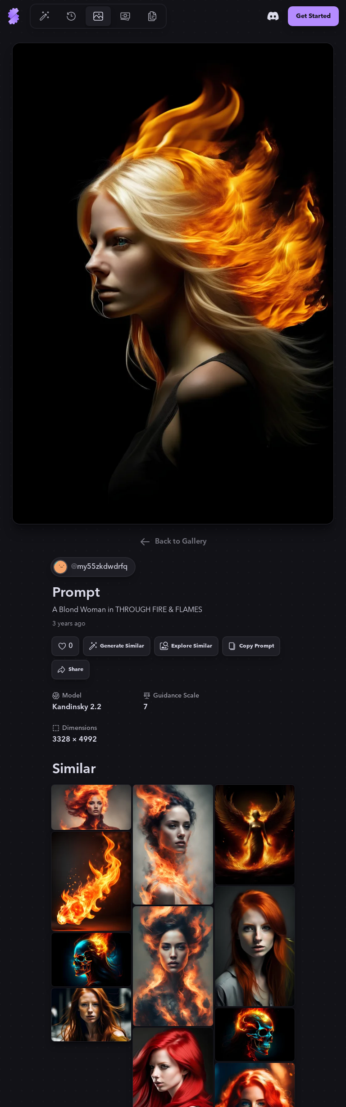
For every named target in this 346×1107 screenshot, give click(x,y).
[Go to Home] (13, 16)
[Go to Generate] (44, 16)
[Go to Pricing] (125, 16)
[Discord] (273, 16)
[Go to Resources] (152, 16)
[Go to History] (71, 16)
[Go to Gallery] (98, 16)
